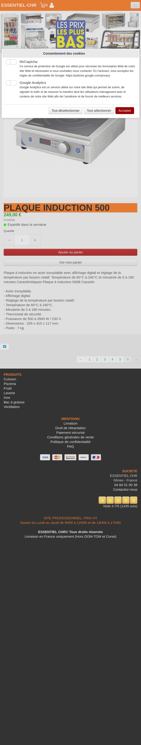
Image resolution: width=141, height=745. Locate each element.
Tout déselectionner (65, 110)
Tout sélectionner (99, 110)
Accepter (124, 110)
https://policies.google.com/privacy (88, 75)
